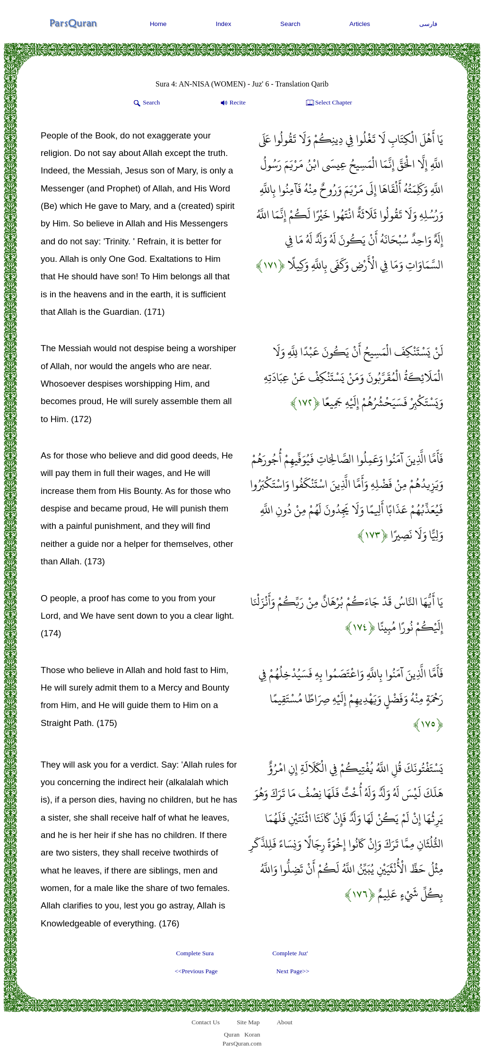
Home (158, 23)
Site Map (248, 1022)
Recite (232, 103)
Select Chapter (328, 103)
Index (224, 23)
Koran (252, 1034)
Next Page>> (292, 971)
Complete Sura (195, 953)
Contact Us (205, 1022)
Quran (232, 1034)
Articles (359, 23)
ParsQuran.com (242, 1043)
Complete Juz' (290, 953)
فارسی (428, 23)
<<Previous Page (195, 971)
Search (290, 23)
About (284, 1022)
